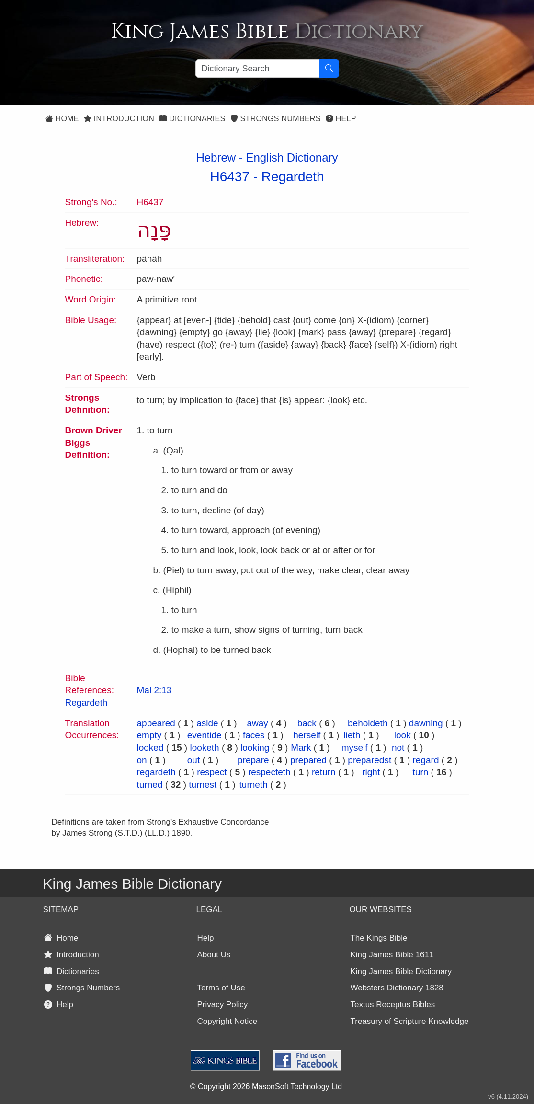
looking (254, 748)
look (402, 735)
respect (212, 772)
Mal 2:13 (154, 690)
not (398, 748)
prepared (308, 760)
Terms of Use (221, 987)
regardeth (156, 772)
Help (341, 119)
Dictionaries (192, 119)
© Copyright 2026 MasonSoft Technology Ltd (266, 1086)
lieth (352, 735)
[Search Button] (329, 68)
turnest (202, 784)
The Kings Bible (378, 937)
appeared (156, 723)
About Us (213, 954)
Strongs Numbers (275, 119)
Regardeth (292, 176)
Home (62, 119)
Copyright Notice (227, 1021)
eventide (204, 735)
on (142, 760)
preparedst (369, 760)
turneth (253, 784)
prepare (253, 760)
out (193, 760)
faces (253, 735)
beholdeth (367, 723)
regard (426, 760)
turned (150, 784)
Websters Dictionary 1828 (396, 987)
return (324, 772)
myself (354, 748)
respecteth (269, 772)
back (307, 723)
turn (421, 772)
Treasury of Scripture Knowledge (409, 1021)
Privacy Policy (222, 1004)
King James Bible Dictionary (401, 971)
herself (306, 735)
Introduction (119, 119)
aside (207, 723)
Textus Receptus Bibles (392, 1004)
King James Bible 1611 (391, 954)
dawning (426, 723)
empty (149, 735)
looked (150, 748)
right (371, 772)
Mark (301, 748)
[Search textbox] (257, 68)
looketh (204, 748)
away (257, 723)
